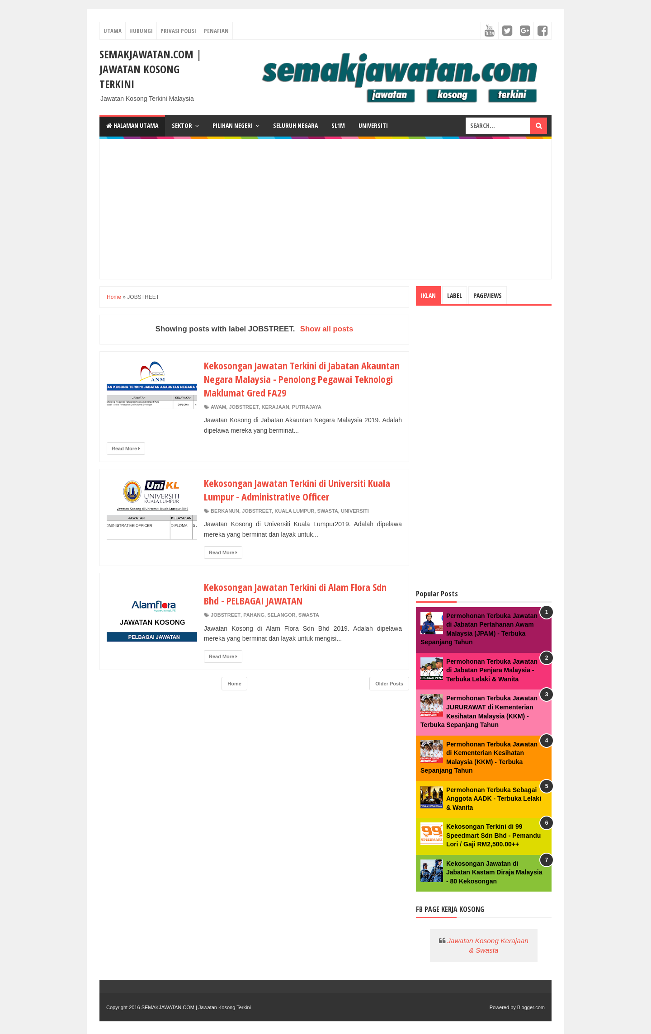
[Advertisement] (325, 209)
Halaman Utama (132, 125)
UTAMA (113, 31)
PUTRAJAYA (306, 407)
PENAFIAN (216, 31)
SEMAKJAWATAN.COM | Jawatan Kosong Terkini (150, 69)
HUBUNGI (141, 31)
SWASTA (327, 511)
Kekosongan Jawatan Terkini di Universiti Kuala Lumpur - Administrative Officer (297, 489)
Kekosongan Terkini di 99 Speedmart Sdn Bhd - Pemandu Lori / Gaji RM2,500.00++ (493, 835)
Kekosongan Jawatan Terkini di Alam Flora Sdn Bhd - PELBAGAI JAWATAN (295, 593)
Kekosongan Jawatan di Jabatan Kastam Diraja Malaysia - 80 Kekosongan (494, 872)
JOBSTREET (244, 407)
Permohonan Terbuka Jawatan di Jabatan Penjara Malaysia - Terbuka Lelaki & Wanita (492, 670)
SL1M (338, 125)
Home (114, 297)
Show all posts (327, 329)
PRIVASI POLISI (178, 31)
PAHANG (253, 615)
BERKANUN (225, 511)
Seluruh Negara (295, 125)
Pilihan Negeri (232, 125)
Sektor (182, 125)
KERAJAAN (275, 407)
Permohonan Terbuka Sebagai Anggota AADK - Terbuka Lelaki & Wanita (493, 798)
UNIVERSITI (355, 511)
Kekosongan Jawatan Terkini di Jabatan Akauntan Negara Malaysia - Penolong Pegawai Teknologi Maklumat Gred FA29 (302, 379)
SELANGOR (281, 615)
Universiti (373, 125)
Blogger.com (531, 1007)
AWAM (218, 407)
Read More (126, 448)
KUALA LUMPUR (294, 511)
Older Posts (389, 683)
